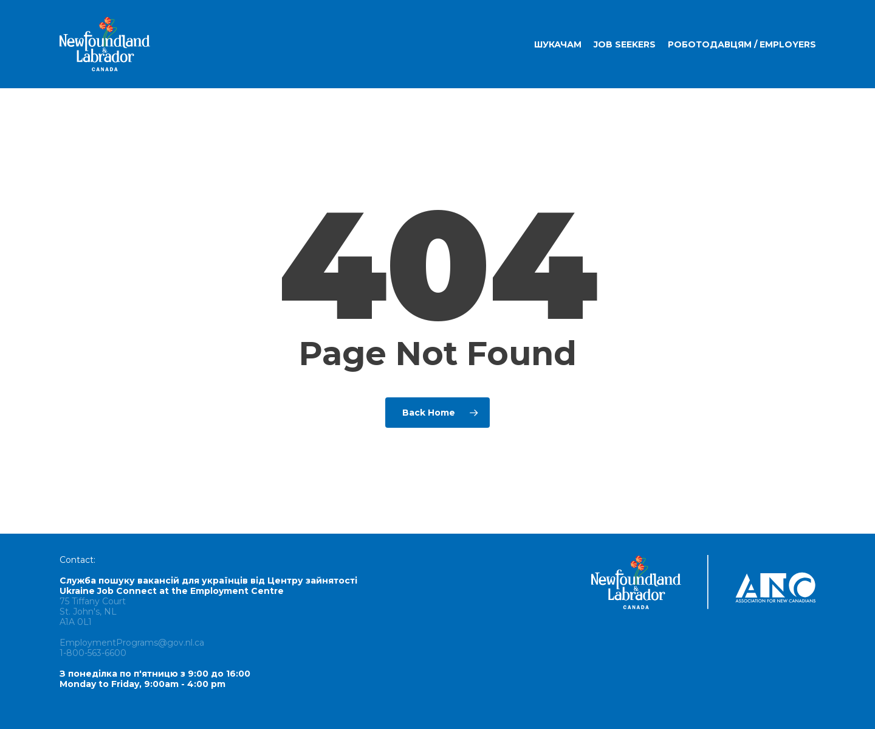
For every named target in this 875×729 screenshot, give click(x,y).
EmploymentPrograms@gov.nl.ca (132, 642)
